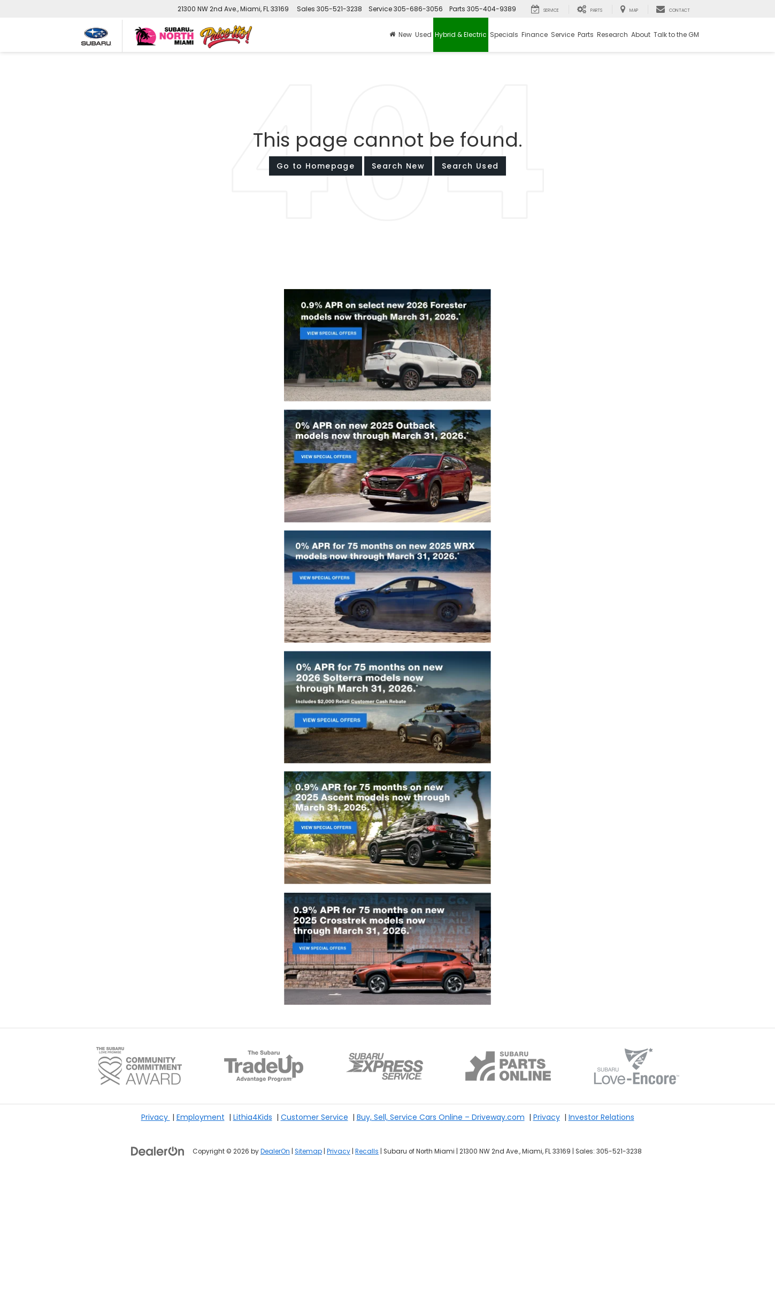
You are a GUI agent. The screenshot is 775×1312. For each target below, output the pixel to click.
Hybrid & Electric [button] (461, 34)
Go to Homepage (316, 166)
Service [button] (562, 34)
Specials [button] (504, 34)
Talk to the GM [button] (676, 34)
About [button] (640, 34)
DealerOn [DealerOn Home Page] (275, 1285)
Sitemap (308, 1285)
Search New (398, 166)
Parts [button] (586, 34)
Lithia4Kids (252, 1251)
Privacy (155, 1251)
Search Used (470, 166)
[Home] (392, 35)
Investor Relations (601, 1251)
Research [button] (612, 34)
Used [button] (423, 34)
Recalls (367, 1285)
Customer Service (314, 1251)
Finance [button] (534, 34)
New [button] (405, 34)
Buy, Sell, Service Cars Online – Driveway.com (441, 1251)
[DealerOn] (158, 1284)
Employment (201, 1251)
